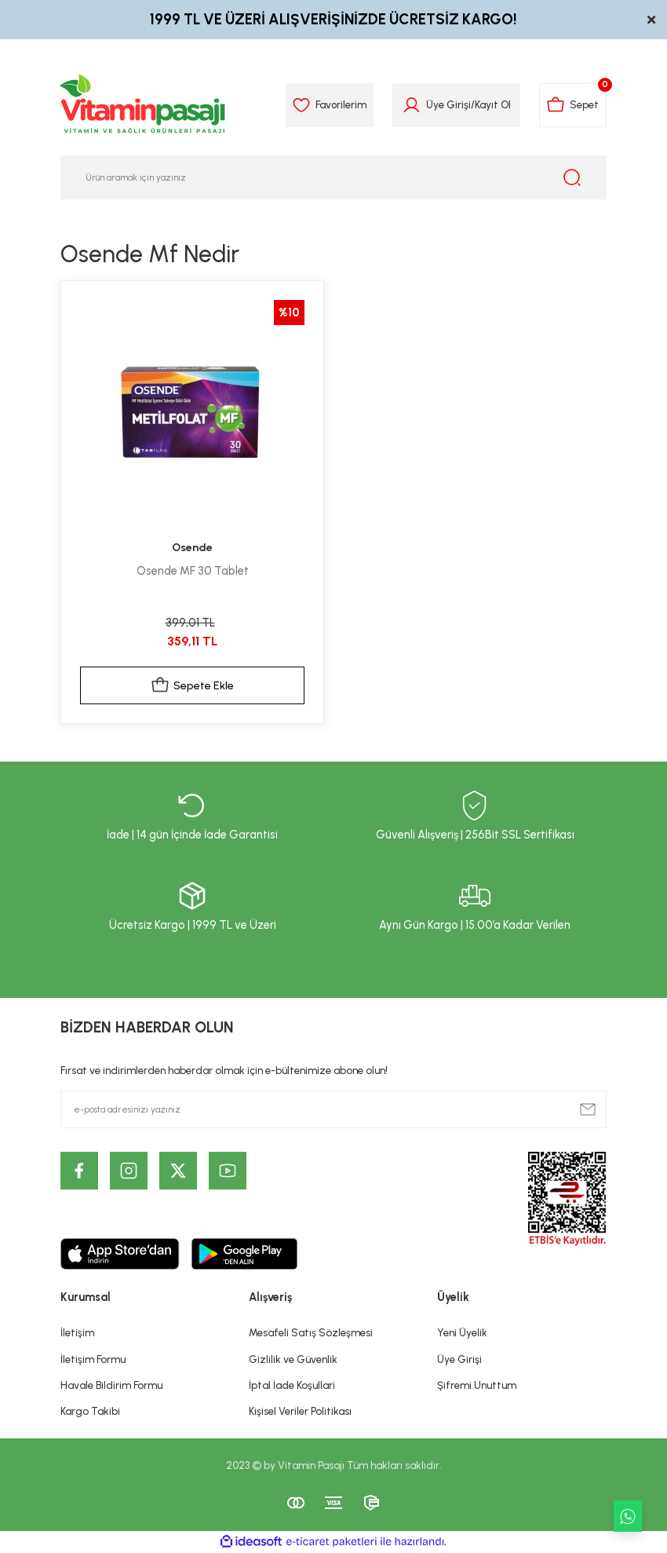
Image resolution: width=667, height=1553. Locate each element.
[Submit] (587, 1109)
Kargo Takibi (90, 1411)
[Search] (333, 177)
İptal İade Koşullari (292, 1385)
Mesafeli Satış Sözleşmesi (311, 1332)
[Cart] (572, 105)
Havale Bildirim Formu (111, 1385)
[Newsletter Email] (333, 1109)
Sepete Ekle (193, 685)
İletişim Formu (93, 1359)
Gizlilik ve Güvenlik (293, 1359)
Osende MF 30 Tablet (193, 571)
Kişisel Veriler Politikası (300, 1411)
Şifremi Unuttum (476, 1385)
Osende (192, 547)
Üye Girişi (459, 1359)
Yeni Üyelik (462, 1332)
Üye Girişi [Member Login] (447, 104)
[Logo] (143, 105)
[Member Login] (411, 105)
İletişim (77, 1332)
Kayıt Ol (492, 104)
